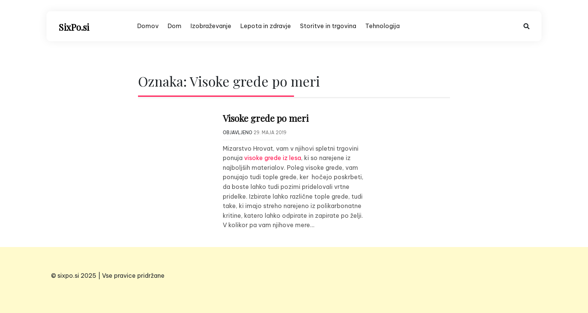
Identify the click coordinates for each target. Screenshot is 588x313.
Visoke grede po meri (266, 118)
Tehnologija (382, 26)
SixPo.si (73, 27)
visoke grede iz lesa (272, 158)
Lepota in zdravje (265, 26)
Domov (148, 26)
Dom (175, 26)
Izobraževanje (210, 26)
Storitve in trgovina (328, 26)
